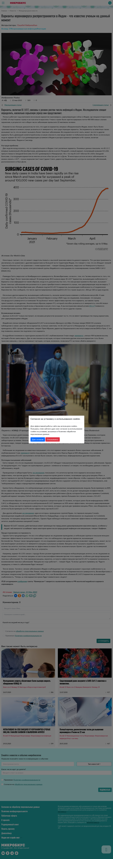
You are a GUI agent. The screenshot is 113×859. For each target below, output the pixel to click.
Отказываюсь (52, 439)
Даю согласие (38, 439)
